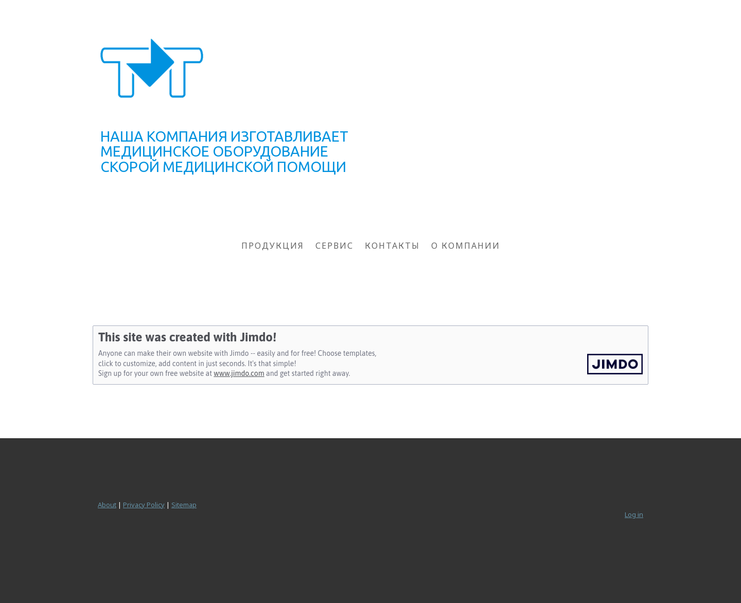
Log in (634, 514)
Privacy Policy (144, 504)
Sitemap (184, 504)
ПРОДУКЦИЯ (272, 245)
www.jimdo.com (239, 373)
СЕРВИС (334, 245)
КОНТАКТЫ (392, 245)
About (107, 504)
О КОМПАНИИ (465, 245)
